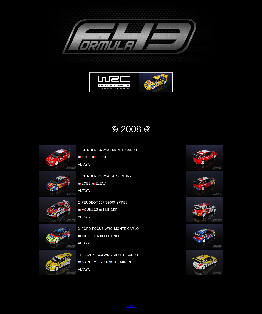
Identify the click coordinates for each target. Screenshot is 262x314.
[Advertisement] (131, 106)
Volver (131, 306)
